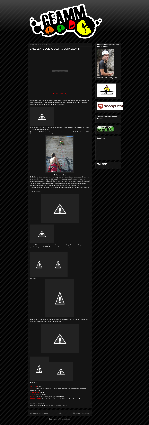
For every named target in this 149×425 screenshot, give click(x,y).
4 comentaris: (41, 403)
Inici (60, 413)
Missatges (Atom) (65, 419)
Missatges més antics (81, 413)
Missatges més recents (39, 413)
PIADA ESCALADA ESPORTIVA (56, 405)
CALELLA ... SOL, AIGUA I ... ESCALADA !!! (55, 48)
